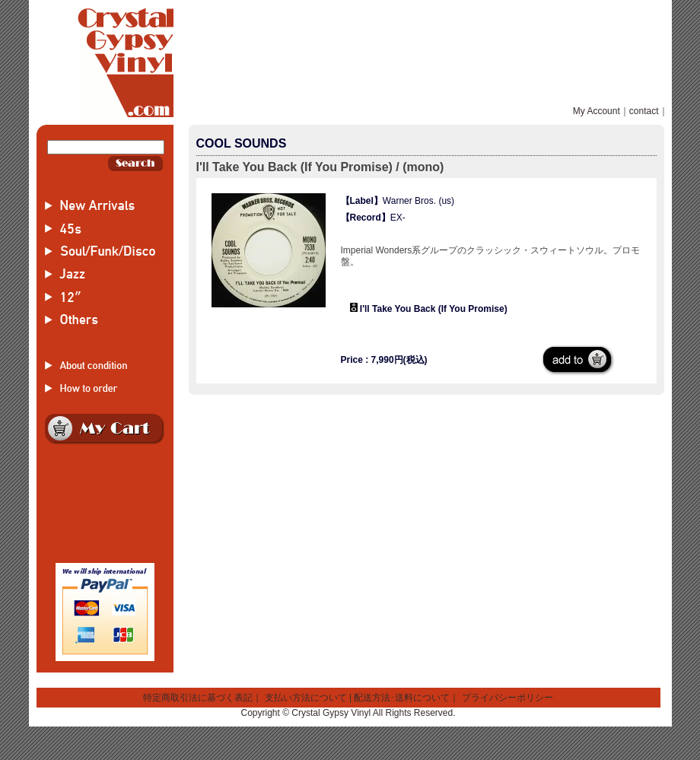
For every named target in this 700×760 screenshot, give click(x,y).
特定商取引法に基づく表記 (198, 697)
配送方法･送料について (402, 697)
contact (644, 111)
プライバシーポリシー (507, 697)
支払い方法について (306, 697)
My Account (596, 111)
